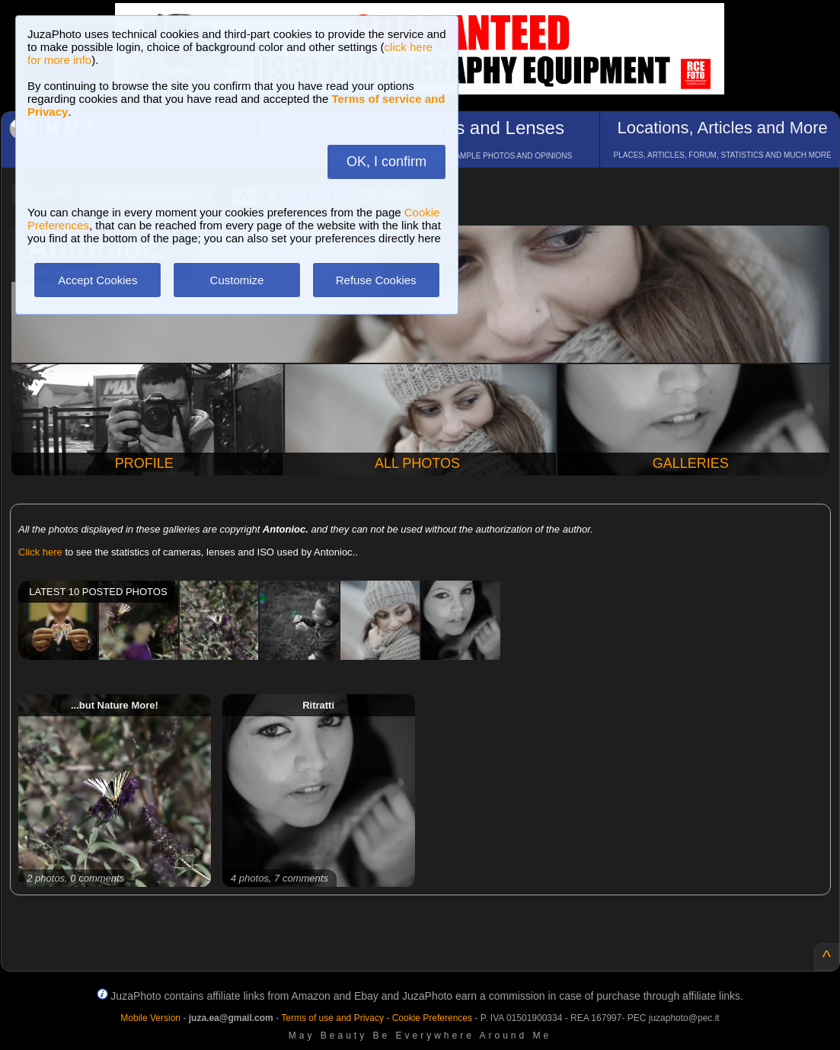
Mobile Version (150, 1018)
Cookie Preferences (432, 1018)
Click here (40, 552)
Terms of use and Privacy (332, 1018)
